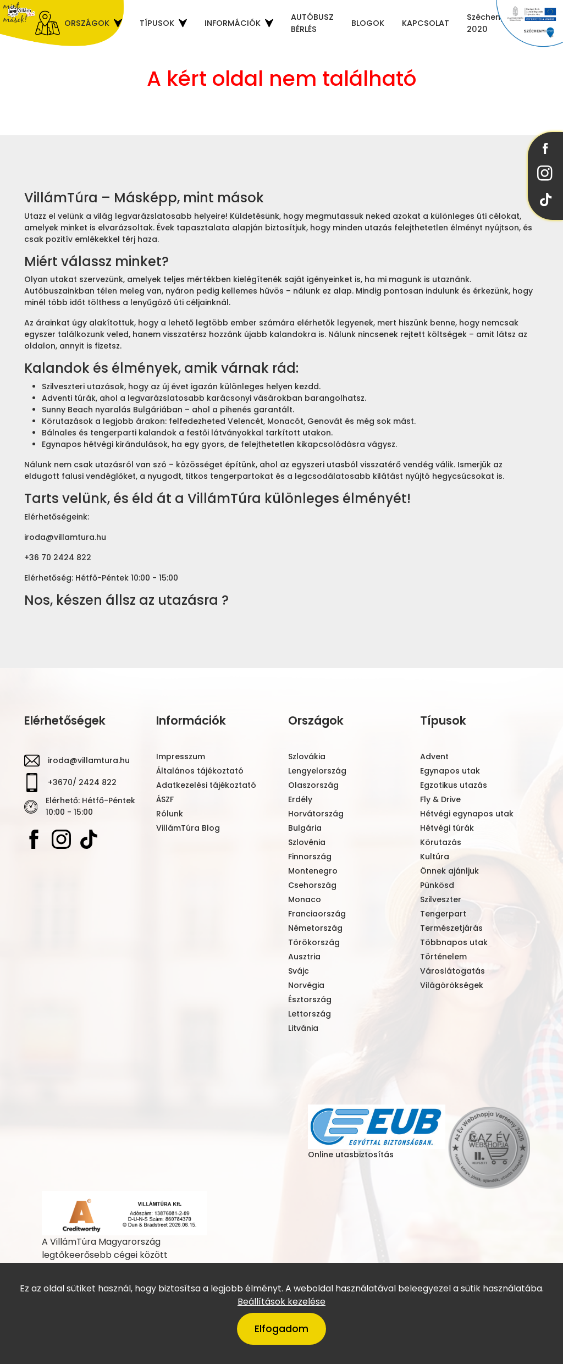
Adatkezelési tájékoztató (206, 785)
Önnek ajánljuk (449, 870)
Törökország (314, 942)
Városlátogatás (452, 970)
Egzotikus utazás (453, 785)
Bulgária (305, 827)
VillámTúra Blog (188, 827)
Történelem (443, 956)
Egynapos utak (450, 770)
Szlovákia (306, 756)
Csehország (312, 885)
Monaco (304, 899)
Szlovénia (306, 842)
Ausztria (304, 956)
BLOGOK (367, 22)
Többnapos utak (454, 942)
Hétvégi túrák (447, 827)
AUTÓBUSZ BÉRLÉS (312, 22)
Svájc (298, 970)
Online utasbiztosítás (376, 1132)
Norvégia (306, 985)
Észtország (310, 999)
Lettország (309, 1013)
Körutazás (440, 842)
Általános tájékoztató (200, 770)
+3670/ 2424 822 (82, 782)
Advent (434, 756)
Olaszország (313, 785)
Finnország (310, 856)
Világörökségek (451, 985)
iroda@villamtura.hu (89, 760)
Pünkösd (437, 885)
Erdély (300, 799)
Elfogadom (281, 1328)
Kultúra (434, 856)
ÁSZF (165, 799)
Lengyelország (317, 770)
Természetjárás (451, 928)
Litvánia (303, 1028)
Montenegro (313, 870)
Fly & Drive (440, 799)
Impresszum (180, 756)
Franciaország (317, 913)
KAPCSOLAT (425, 22)
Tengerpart (443, 913)
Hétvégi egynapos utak (467, 813)
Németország (315, 928)
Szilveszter (440, 899)
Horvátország (316, 813)
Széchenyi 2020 (487, 22)
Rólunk (169, 813)
